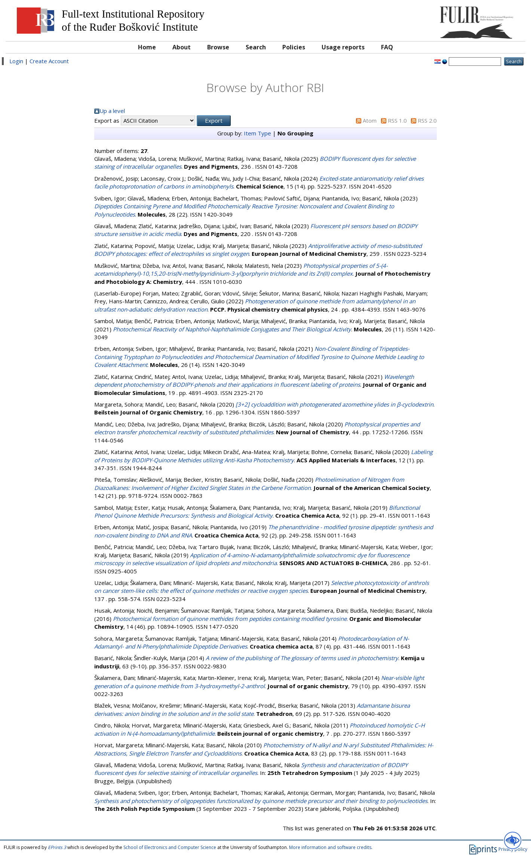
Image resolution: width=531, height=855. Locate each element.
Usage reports (343, 47)
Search (256, 47)
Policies (293, 47)
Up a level (112, 110)
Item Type (257, 133)
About (181, 47)
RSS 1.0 (397, 120)
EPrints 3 (57, 847)
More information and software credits (330, 847)
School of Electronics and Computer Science (169, 847)
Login (16, 61)
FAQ (387, 47)
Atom (370, 120)
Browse (218, 47)
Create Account (49, 61)
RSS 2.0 (427, 120)
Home (147, 47)
